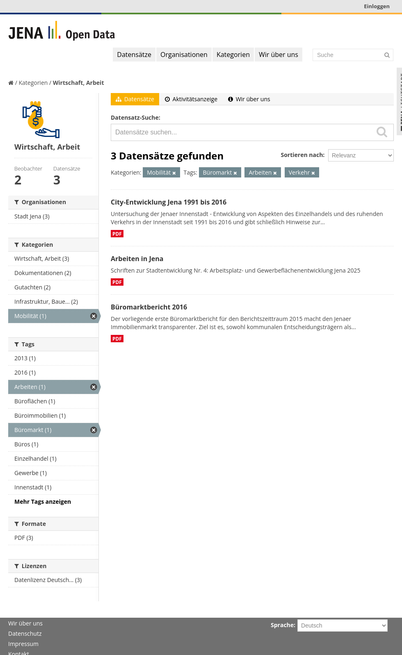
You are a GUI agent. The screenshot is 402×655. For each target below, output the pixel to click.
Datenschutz (24, 633)
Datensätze (134, 54)
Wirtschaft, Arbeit (78, 82)
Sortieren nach (302, 155)
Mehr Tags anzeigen (42, 501)
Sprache (282, 625)
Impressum (23, 644)
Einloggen (377, 6)
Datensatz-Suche (135, 117)
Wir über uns (278, 54)
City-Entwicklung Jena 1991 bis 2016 (168, 202)
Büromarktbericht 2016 (149, 307)
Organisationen (184, 54)
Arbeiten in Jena (137, 258)
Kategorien (233, 54)
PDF (117, 233)
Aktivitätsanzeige (191, 99)
